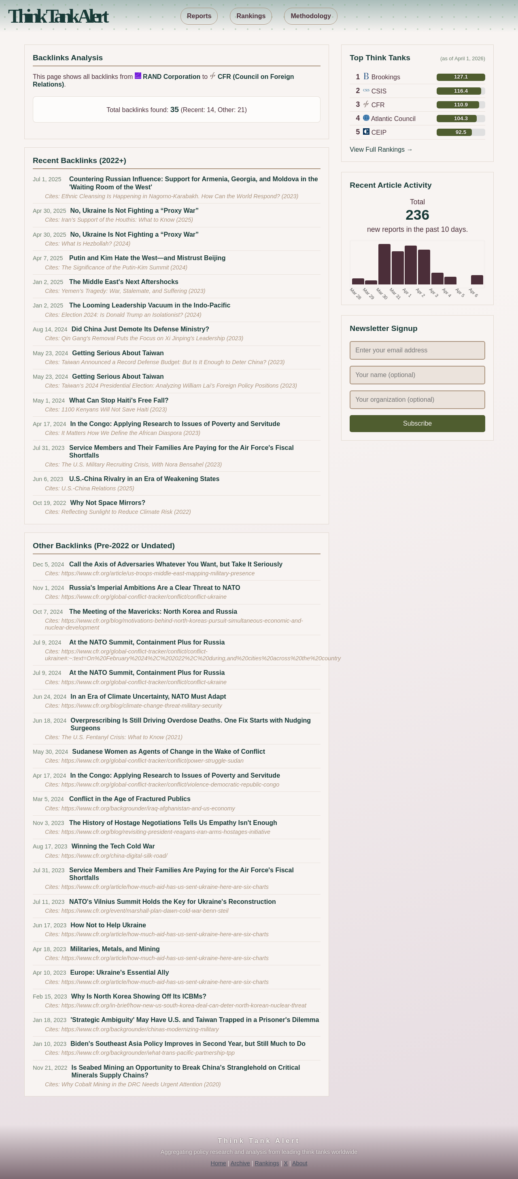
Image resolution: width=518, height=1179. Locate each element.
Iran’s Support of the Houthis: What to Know (119, 219)
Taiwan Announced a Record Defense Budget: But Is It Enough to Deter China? (165, 362)
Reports (199, 16)
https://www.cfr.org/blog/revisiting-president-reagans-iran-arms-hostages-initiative (166, 832)
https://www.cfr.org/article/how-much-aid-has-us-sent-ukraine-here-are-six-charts (165, 887)
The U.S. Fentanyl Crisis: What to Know (114, 737)
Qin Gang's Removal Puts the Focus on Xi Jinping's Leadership (144, 338)
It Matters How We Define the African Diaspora (123, 433)
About (300, 1163)
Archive (240, 1163)
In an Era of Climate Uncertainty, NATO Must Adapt (148, 696)
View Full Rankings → (381, 149)
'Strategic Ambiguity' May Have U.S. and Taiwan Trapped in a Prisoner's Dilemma (194, 1019)
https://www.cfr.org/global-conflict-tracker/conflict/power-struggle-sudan (153, 760)
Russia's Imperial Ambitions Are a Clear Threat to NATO (154, 587)
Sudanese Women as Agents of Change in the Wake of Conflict (168, 751)
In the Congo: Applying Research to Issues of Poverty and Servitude (175, 423)
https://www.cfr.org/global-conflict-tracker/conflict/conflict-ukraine (144, 597)
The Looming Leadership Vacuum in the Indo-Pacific (149, 305)
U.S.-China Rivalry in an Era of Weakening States (144, 478)
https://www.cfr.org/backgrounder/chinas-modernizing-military (140, 1029)
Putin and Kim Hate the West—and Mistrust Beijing (147, 257)
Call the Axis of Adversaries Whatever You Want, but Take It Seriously (175, 564)
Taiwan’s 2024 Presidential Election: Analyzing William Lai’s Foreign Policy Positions (171, 385)
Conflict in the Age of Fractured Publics (130, 798)
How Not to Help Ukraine (108, 925)
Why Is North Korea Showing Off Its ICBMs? (138, 996)
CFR (378, 105)
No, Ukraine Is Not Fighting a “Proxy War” (134, 210)
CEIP (379, 132)
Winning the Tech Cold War (113, 846)
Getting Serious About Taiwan (118, 353)
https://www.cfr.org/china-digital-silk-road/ (115, 855)
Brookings (386, 77)
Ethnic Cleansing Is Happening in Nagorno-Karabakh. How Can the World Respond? (172, 196)
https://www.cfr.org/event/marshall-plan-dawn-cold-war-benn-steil (145, 911)
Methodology (311, 16)
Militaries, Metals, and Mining (114, 949)
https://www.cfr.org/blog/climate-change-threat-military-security (142, 705)
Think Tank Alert (57, 16)
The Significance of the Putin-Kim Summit (116, 267)
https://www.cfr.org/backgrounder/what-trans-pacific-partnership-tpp (148, 1053)
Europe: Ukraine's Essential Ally (119, 972)
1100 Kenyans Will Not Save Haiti (106, 409)
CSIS (379, 91)
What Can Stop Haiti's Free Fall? (119, 400)
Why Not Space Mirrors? (107, 502)
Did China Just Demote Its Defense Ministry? (141, 329)
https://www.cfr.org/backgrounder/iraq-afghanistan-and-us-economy (148, 808)
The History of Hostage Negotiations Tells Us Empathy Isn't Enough (173, 822)
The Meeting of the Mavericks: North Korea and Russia (153, 611)
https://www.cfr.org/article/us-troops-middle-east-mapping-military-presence (158, 573)
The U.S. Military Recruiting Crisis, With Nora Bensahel (133, 464)
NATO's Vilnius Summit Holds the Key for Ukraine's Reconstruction (172, 901)
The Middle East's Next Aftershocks (123, 281)
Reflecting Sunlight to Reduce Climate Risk (118, 512)
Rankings (250, 16)
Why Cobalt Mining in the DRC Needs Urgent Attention (133, 1084)
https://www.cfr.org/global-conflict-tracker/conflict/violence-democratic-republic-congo (171, 784)
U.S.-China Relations (89, 488)
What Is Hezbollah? (88, 243)
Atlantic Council (393, 118)
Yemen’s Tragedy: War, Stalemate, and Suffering (125, 291)
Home (218, 1163)
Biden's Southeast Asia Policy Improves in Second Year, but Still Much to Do (188, 1043)
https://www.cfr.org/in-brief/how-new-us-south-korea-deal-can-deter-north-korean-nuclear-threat (184, 1005)
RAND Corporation (171, 76)
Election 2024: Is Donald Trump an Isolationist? (123, 315)
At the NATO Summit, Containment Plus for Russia (147, 642)
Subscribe (417, 423)
